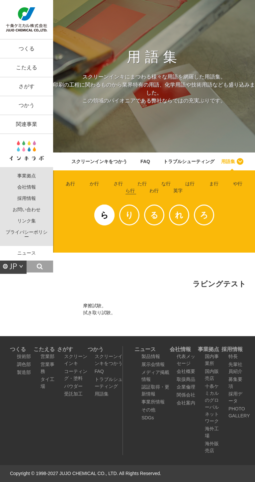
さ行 (118, 183)
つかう (27, 105)
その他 (148, 409)
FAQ (145, 161)
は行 (190, 183)
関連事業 (26, 124)
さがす (27, 86)
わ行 (154, 190)
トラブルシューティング (188, 161)
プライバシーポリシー (26, 234)
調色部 (24, 364)
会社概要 (186, 371)
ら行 (130, 190)
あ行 (70, 183)
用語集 (228, 161)
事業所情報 (153, 401)
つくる (27, 48)
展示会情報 (153, 364)
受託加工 (73, 393)
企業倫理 (186, 387)
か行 (94, 183)
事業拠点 (26, 175)
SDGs (147, 417)
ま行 (213, 183)
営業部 (47, 356)
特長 (233, 356)
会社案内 (186, 402)
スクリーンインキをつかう (99, 161)
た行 (142, 183)
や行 (237, 183)
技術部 (24, 356)
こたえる (26, 67)
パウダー (73, 386)
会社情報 (26, 187)
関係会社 (186, 394)
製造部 (24, 372)
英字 (178, 190)
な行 (166, 183)
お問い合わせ (27, 209)
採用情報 (26, 198)
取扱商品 (186, 379)
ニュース (26, 253)
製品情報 (150, 356)
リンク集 (26, 220)
